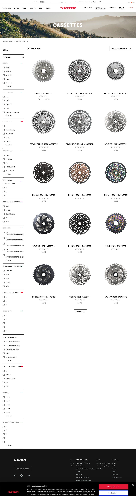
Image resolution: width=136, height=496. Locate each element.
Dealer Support (80, 466)
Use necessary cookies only (113, 486)
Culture (72, 466)
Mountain (7, 8)
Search (89, 7)
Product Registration (101, 8)
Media (113, 466)
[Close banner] (133, 472)
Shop (131, 7)
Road (24, 8)
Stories (72, 463)
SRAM (5, 41)
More (9, 86)
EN (133, 2)
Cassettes (25, 41)
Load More (80, 311)
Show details (32, 492)
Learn (48, 8)
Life (40, 8)
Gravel (32, 8)
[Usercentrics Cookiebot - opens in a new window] (13, 492)
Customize (113, 480)
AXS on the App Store (103, 463)
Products (17, 41)
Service (113, 7)
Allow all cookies (113, 474)
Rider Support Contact (83, 463)
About (113, 463)
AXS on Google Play (103, 466)
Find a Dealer (122, 8)
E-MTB (16, 8)
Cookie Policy (46, 486)
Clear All (7, 57)
